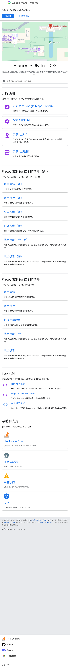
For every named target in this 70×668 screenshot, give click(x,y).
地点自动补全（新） (16, 240)
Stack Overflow (13, 441)
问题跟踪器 (11, 462)
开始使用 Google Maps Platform (33, 106)
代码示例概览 (18, 383)
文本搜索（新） (13, 212)
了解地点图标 (21, 151)
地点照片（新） (13, 198)
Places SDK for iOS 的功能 (21, 279)
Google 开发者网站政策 (45, 522)
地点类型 (9, 351)
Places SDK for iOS (19, 10)
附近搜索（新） (13, 226)
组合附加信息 (18, 403)
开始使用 (8, 16)
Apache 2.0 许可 (9, 522)
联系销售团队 (24, 16)
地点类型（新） (13, 256)
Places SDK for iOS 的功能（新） (26, 171)
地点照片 (9, 306)
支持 (6, 503)
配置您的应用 (21, 120)
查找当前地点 (12, 320)
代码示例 (8, 373)
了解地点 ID (20, 134)
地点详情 (9, 292)
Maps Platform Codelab (23, 393)
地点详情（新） (13, 184)
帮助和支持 (10, 421)
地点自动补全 (12, 334)
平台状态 (9, 482)
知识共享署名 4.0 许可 (38, 520)
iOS (4, 10)
